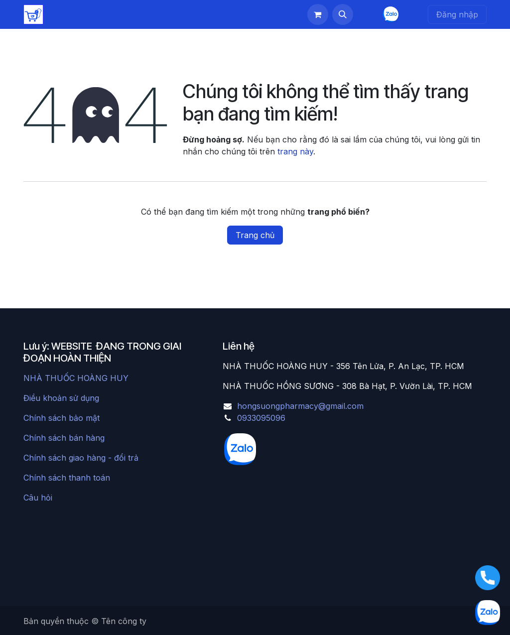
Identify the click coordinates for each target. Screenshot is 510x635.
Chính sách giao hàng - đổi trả (80, 458)
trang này (295, 151)
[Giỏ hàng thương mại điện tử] (317, 14)
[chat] (390, 14)
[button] (342, 14)
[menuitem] (78, 14)
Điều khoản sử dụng (61, 398)
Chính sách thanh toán (66, 478)
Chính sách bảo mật (61, 418)
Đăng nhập (457, 14)
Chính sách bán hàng (64, 438)
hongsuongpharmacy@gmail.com (300, 406)
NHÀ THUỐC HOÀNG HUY (75, 378)
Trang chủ (255, 235)
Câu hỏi (37, 498)
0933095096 (261, 418)
